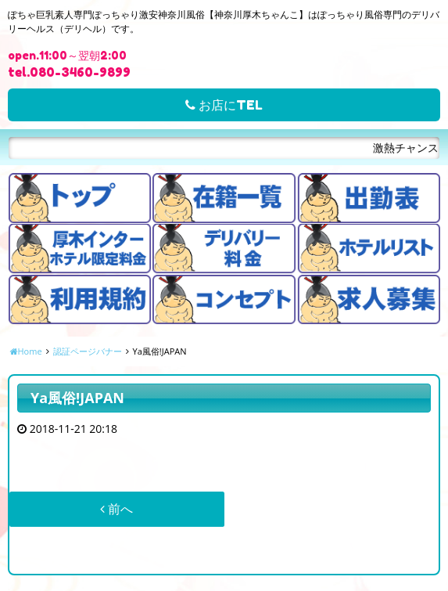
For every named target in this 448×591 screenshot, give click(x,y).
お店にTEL (224, 105)
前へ (116, 508)
